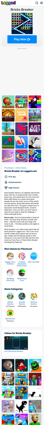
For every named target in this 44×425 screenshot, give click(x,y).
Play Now (20, 39)
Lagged (8, 3)
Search (37, 3)
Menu (41, 3)
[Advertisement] (22, 71)
